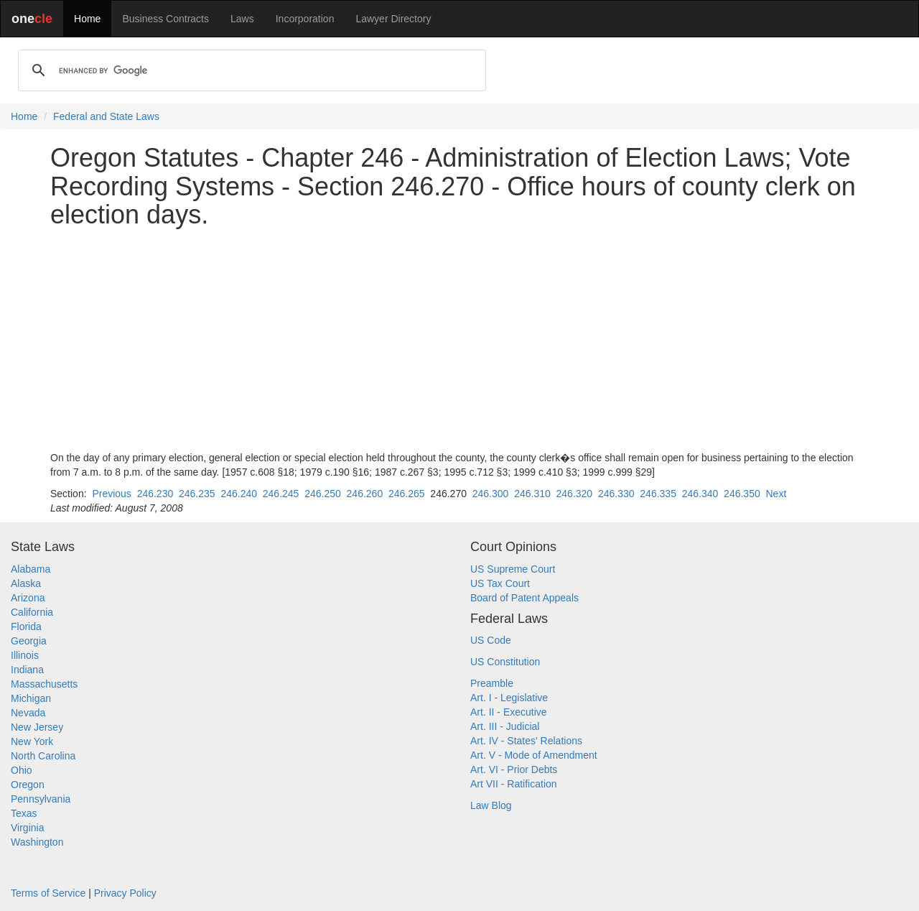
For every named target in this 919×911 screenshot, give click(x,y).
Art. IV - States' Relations (526, 740)
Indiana (27, 669)
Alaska (26, 583)
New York (32, 741)
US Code (490, 640)
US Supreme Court (512, 569)
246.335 (658, 493)
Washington (37, 842)
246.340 (700, 493)
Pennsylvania (40, 799)
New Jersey (37, 727)
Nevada (28, 712)
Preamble (491, 683)
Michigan (31, 698)
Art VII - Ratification (513, 784)
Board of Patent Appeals (524, 598)
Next (775, 493)
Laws (242, 18)
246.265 (406, 493)
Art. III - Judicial (504, 726)
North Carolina (43, 756)
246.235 (197, 493)
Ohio (21, 770)
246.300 (490, 493)
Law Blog (491, 805)
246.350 (742, 493)
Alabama (30, 569)
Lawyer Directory (393, 18)
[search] (250, 70)
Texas (24, 813)
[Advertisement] (459, 339)
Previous (111, 493)
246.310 (532, 493)
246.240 (238, 493)
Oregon (28, 784)
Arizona (28, 598)
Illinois (25, 655)
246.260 (365, 493)
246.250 (322, 493)
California (32, 612)
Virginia (27, 827)
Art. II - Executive (508, 712)
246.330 (616, 493)
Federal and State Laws (106, 116)
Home (87, 18)
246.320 (574, 493)
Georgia (29, 641)
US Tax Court (500, 583)
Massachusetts (44, 684)
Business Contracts (165, 18)
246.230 (155, 493)
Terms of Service (48, 893)
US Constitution (505, 661)
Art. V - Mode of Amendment (533, 755)
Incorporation (305, 18)
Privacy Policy (125, 893)
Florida (26, 626)
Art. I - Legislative (509, 697)
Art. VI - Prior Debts (513, 769)
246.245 (281, 493)
